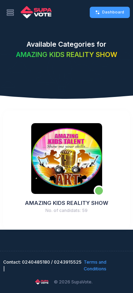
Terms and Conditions (95, 265)
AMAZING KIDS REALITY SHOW (66, 203)
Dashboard (109, 12)
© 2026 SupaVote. (73, 282)
